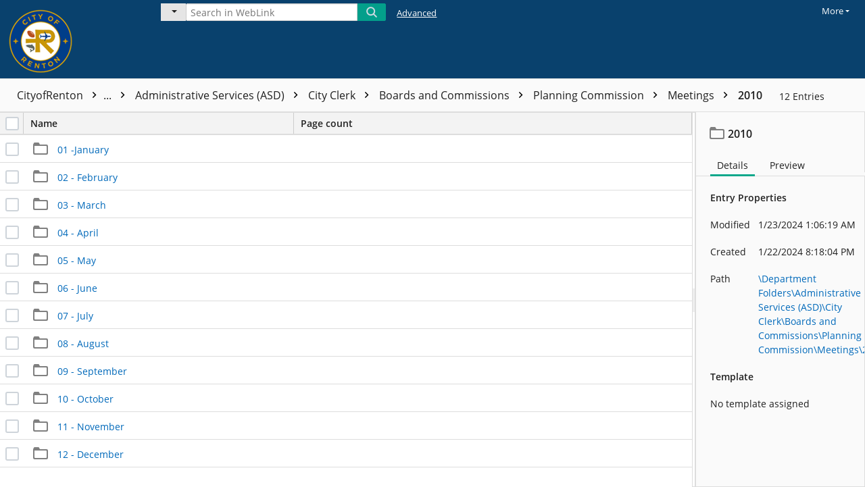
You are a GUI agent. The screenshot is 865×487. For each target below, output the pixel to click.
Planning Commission (598, 95)
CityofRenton (74, 95)
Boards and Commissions (454, 95)
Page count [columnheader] (327, 123)
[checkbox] (12, 123)
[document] (780, 299)
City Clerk (342, 95)
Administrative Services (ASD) (220, 95)
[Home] (71, 39)
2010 (750, 95)
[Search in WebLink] (271, 12)
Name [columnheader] (161, 123)
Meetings (701, 95)
